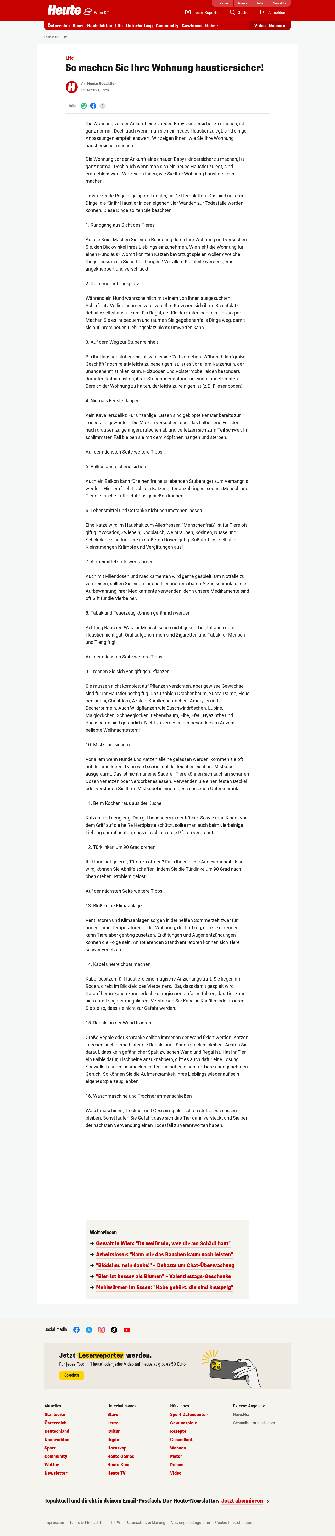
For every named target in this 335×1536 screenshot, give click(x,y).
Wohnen (178, 1448)
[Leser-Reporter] (202, 12)
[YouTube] (127, 1329)
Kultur (113, 1431)
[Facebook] (93, 105)
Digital (114, 1439)
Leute (113, 1423)
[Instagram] (101, 1329)
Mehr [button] (210, 25)
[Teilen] (102, 105)
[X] (89, 1329)
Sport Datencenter (189, 1414)
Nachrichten (99, 25)
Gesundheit (181, 1439)
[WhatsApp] (84, 105)
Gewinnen (192, 25)
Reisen (176, 1465)
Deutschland (56, 1431)
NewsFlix (241, 1414)
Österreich (59, 25)
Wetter (51, 1465)
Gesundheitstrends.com (254, 1423)
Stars (112, 1414)
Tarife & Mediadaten (87, 1522)
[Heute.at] (64, 10)
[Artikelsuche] (239, 12)
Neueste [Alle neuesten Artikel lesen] (277, 25)
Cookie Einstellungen (233, 1522)
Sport (78, 25)
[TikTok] (114, 1329)
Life (119, 25)
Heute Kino (118, 1465)
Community (167, 25)
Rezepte (178, 1431)
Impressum (54, 1522)
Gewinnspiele (183, 1423)
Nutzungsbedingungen (190, 1522)
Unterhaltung (139, 25)
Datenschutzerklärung (145, 1522)
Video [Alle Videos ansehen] (260, 25)
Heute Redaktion (101, 83)
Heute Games (120, 1456)
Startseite (51, 37)
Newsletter (56, 1473)
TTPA (115, 1522)
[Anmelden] (272, 12)
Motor (176, 1456)
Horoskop (116, 1448)
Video (175, 1473)
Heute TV (116, 1473)
